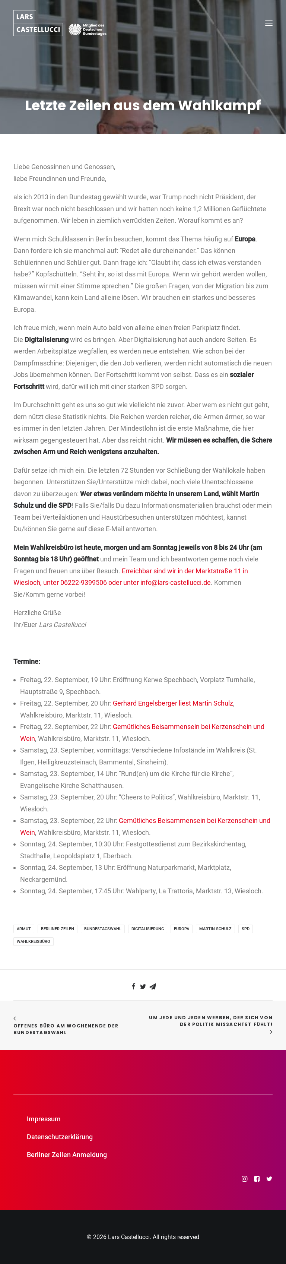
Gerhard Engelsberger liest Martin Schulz (173, 703)
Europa (181, 928)
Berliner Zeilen (57, 928)
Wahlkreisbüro (33, 941)
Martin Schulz (215, 928)
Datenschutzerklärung (60, 1137)
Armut (24, 928)
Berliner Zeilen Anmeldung (67, 1155)
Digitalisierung (147, 928)
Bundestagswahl (102, 928)
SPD (246, 928)
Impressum (44, 1119)
